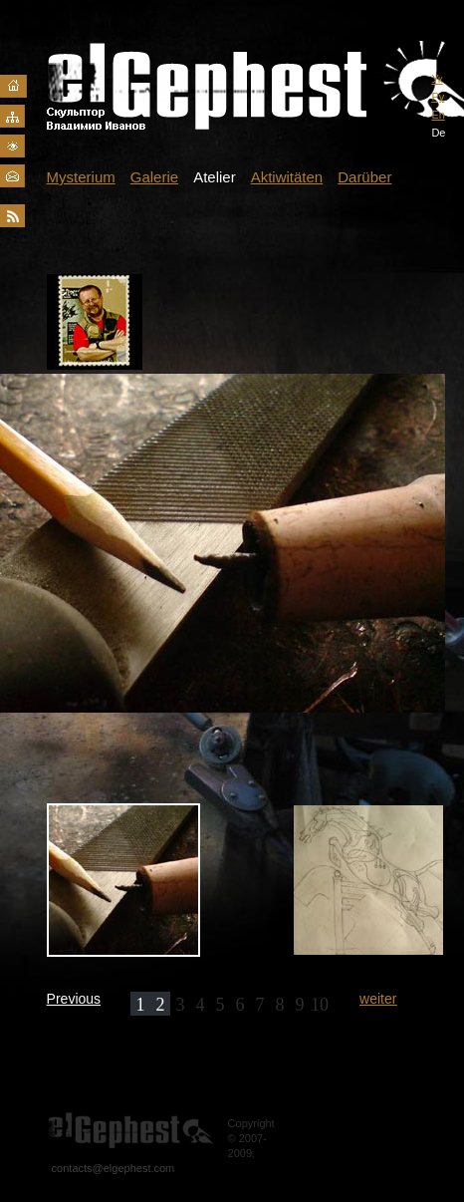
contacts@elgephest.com (113, 1168)
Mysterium (81, 176)
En (437, 115)
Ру (437, 97)
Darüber (364, 176)
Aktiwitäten (287, 176)
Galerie (154, 176)
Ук (436, 79)
